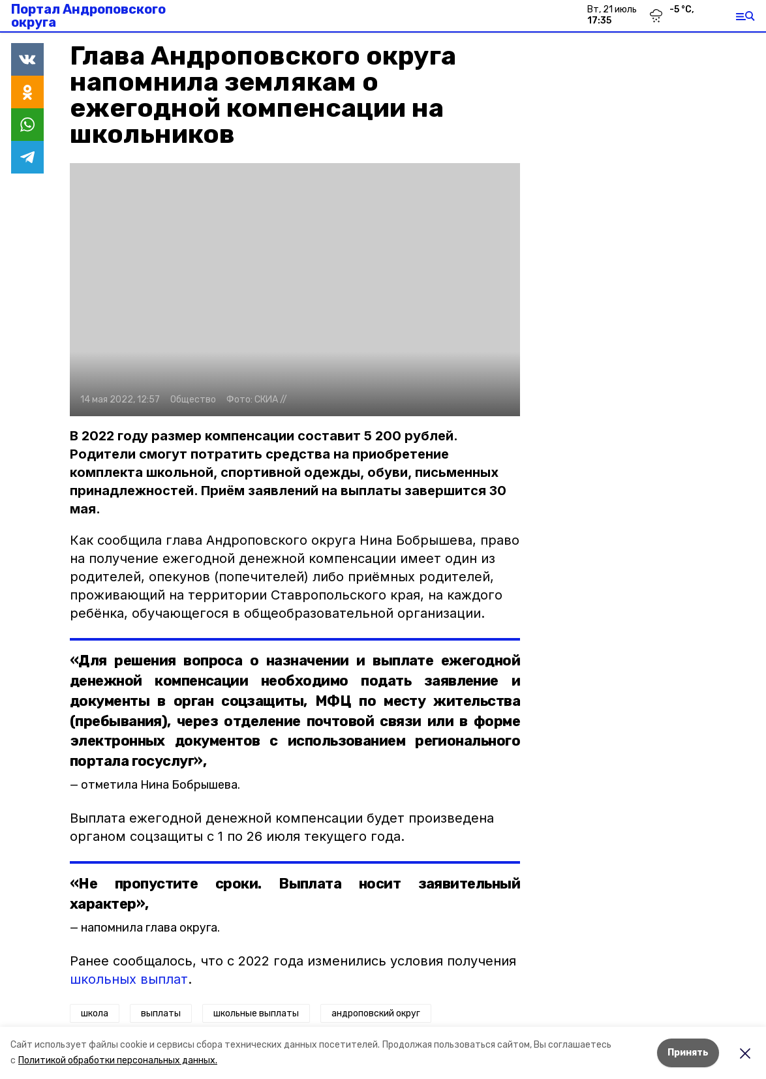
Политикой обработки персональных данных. (117, 1060)
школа (94, 1013)
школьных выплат (129, 979)
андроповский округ (375, 1013)
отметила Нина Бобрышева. (160, 785)
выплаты (161, 1013)
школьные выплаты (256, 1013)
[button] (295, 289)
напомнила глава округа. (150, 927)
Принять (688, 1052)
